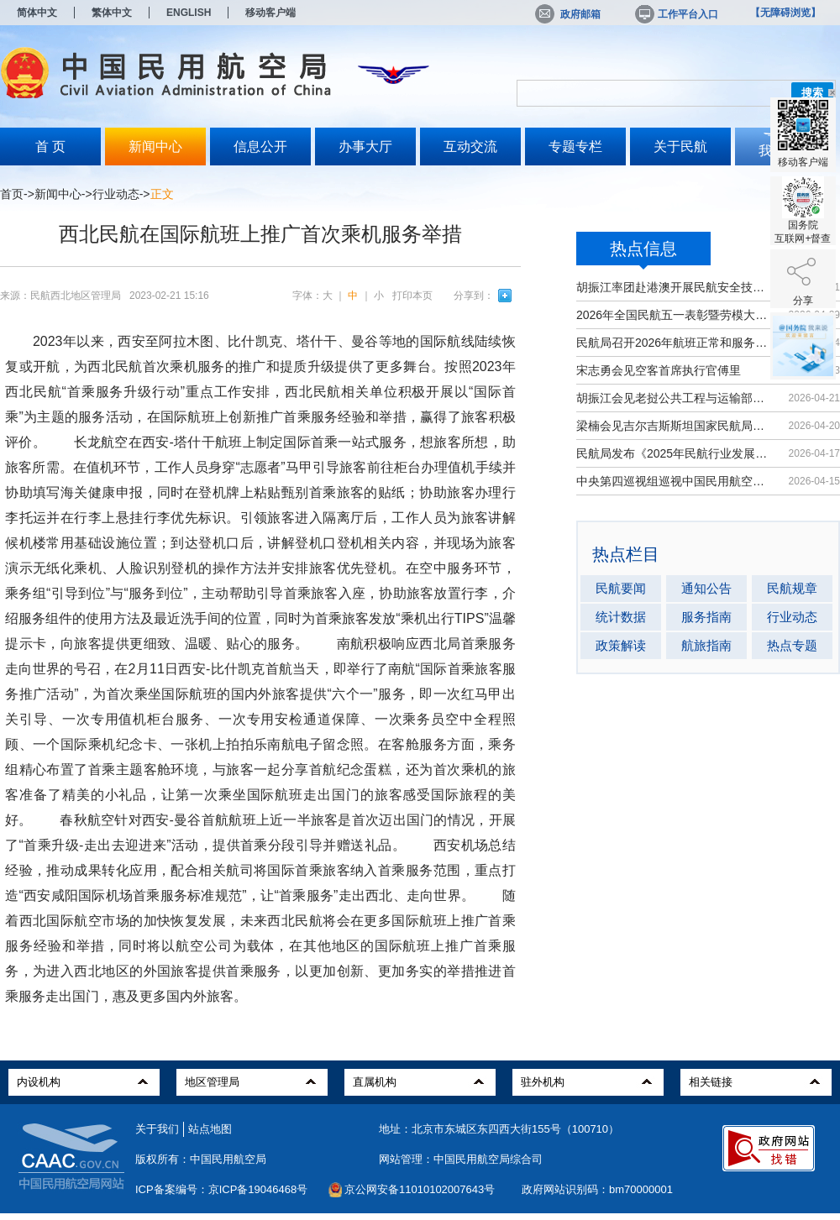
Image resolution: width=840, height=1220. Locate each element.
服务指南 (706, 617)
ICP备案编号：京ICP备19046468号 (221, 1189)
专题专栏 (575, 146)
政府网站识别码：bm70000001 (597, 1189)
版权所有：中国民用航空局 (200, 1159)
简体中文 (37, 12)
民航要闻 (621, 588)
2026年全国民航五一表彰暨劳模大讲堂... (674, 315)
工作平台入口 (675, 14)
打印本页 (412, 295)
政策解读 (621, 645)
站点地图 (210, 1129)
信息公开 (260, 146)
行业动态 (115, 194)
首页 (12, 194)
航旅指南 (706, 645)
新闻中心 (155, 146)
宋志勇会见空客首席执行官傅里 (658, 370)
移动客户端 (270, 12)
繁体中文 (112, 12)
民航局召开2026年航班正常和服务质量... (674, 342)
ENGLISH (188, 12)
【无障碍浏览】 (785, 12)
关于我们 (157, 1129)
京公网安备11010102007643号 (419, 1189)
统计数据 (621, 617)
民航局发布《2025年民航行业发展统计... (674, 453)
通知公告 (706, 588)
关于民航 (680, 146)
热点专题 (792, 645)
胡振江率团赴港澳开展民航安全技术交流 (674, 287)
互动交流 (470, 146)
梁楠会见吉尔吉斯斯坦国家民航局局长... (674, 425)
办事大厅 (365, 146)
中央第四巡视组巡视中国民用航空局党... (674, 481)
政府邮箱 (568, 14)
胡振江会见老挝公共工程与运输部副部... (674, 398)
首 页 (50, 146)
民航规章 (792, 588)
